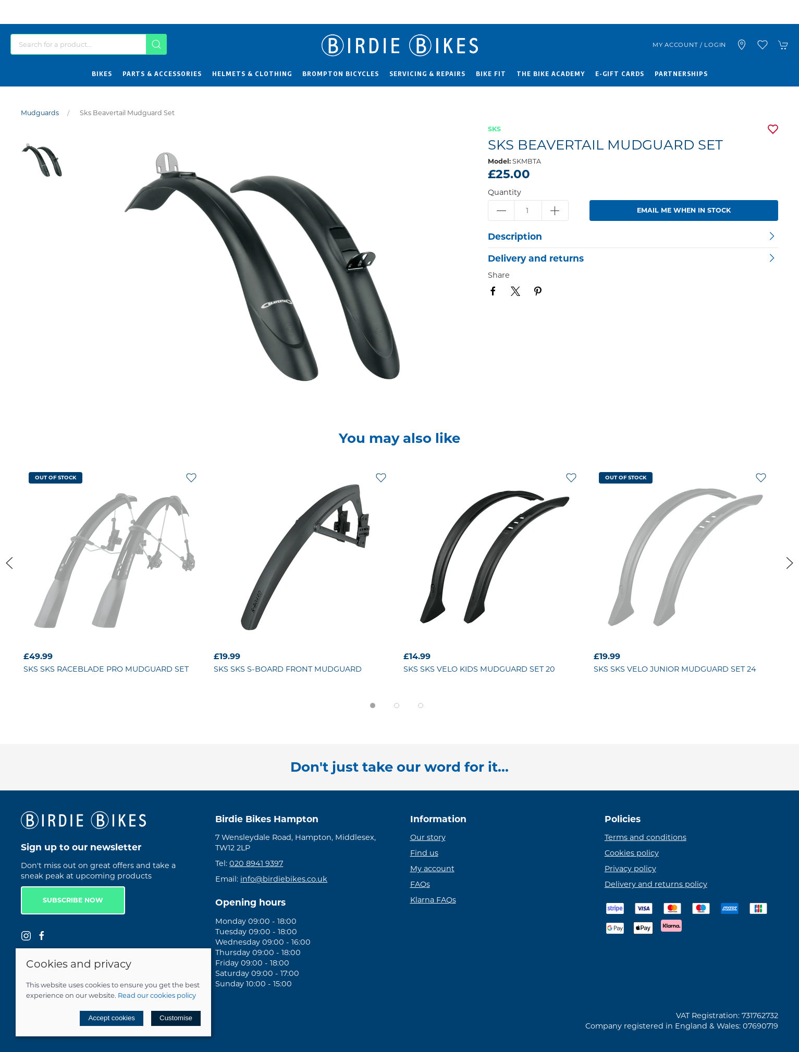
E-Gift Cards (619, 73)
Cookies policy (632, 853)
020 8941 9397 (256, 863)
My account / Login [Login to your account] (689, 44)
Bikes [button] (102, 73)
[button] (762, 45)
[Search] (88, 44)
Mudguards (40, 113)
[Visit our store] (741, 45)
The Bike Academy (551, 73)
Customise (175, 1018)
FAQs (420, 884)
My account (432, 868)
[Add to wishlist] (191, 477)
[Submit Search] (156, 44)
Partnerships (681, 73)
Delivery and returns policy (656, 884)
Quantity (504, 192)
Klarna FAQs (433, 900)
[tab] (372, 705)
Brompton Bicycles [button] (340, 73)
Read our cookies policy (157, 995)
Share (499, 275)
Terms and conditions (645, 837)
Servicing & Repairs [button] (427, 73)
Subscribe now (73, 900)
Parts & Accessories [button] (162, 73)
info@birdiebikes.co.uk (283, 879)
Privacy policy (630, 868)
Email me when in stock (684, 210)
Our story (428, 837)
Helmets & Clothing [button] (252, 73)
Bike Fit (491, 73)
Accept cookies (111, 1018)
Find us (424, 853)
